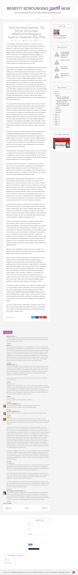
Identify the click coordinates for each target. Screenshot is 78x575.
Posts (7, 559)
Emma (8, 345)
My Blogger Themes (64, 572)
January (58, 112)
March (57, 108)
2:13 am (9, 501)
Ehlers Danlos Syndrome (29, 78)
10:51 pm (9, 461)
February (58, 110)
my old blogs (36, 54)
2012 (56, 116)
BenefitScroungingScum (12, 404)
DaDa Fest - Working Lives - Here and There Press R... (63, 97)
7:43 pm (9, 343)
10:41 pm (9, 489)
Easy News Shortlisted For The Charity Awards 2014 (63, 101)
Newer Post (8, 508)
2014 (56, 93)
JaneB (8, 417)
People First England (13, 133)
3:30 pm (9, 396)
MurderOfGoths (10, 336)
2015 (56, 91)
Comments (8, 562)
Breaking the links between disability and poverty (28, 292)
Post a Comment (7, 503)
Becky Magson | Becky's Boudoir (15, 491)
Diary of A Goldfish (34, 52)
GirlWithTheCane (11, 364)
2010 (56, 119)
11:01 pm (9, 363)
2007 (56, 125)
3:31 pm (9, 402)
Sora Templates (53, 572)
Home (26, 508)
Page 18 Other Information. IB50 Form (65, 75)
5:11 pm (9, 409)
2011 (56, 117)
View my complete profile (59, 38)
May (57, 95)
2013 (56, 114)
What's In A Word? (65, 60)
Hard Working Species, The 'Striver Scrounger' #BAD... (63, 104)
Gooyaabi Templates (37, 572)
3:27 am (9, 382)
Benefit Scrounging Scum (18, 572)
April (57, 107)
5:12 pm (9, 415)
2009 (56, 121)
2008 (56, 123)
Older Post (44, 508)
